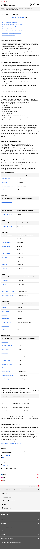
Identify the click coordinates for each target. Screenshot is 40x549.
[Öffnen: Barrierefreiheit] (30, 5)
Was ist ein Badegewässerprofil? (9, 22)
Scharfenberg (5, 268)
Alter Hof (4, 307)
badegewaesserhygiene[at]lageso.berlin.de (11, 443)
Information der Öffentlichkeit (8, 35)
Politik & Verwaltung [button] (6, 527)
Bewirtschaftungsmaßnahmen (9, 28)
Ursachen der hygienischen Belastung (11, 26)
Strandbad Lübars (6, 246)
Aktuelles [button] (3, 530)
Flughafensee (5, 238)
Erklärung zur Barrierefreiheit (8, 500)
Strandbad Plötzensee (7, 214)
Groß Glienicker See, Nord (8, 291)
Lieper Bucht (4, 315)
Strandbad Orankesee (7, 202)
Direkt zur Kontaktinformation (19, 17)
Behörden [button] (3, 523)
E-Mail (3, 457)
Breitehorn (4, 284)
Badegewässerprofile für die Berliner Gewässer (13, 30)
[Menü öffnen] (37, 5)
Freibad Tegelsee (6, 253)
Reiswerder (4, 261)
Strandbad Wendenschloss (8, 364)
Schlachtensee (5, 329)
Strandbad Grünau (6, 360)
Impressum (4, 493)
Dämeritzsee (4, 367)
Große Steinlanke (6, 311)
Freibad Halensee (6, 178)
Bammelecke (5, 342)
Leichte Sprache (6, 508)
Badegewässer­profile (13, 9)
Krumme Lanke (5, 326)
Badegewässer (5, 9)
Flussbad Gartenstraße (7, 345)
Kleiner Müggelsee (6, 371)
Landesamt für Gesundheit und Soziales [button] (11, 489)
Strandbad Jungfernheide (7, 186)
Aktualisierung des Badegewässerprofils (11, 33)
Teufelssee (4, 189)
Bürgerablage (5, 280)
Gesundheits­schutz (28, 8)
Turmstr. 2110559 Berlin (5, 464)
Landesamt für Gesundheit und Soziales (9, 8)
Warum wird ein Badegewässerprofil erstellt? (12, 24)
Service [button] (3, 519)
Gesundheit (20, 8)
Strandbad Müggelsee (7, 378)
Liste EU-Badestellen (29, 429)
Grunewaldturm (5, 182)
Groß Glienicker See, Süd (7, 295)
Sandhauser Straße (6, 249)
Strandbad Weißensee (7, 226)
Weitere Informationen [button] (7, 538)
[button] (20, 472)
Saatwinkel (4, 264)
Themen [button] (3, 534)
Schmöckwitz (5, 353)
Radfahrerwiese (5, 318)
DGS (4, 504)
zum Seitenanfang (33, 486)
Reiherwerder (5, 257)
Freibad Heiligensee (6, 242)
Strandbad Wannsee (6, 322)
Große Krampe (5, 349)
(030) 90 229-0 (8, 455)
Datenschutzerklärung (7, 497)
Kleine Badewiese (6, 288)
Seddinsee (4, 356)
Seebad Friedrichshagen (7, 375)
